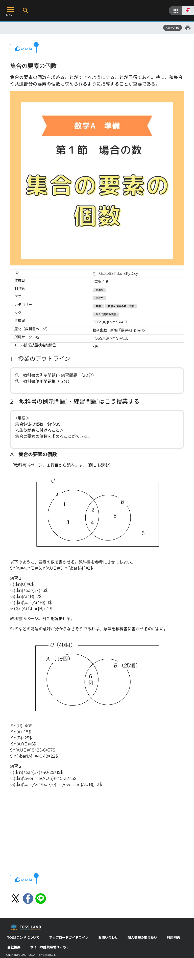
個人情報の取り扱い (142, 938)
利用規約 (173, 938)
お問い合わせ (108, 938)
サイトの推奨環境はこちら (49, 947)
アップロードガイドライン (68, 938)
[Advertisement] (97, 829)
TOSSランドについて (23, 938)
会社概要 (13, 947)
